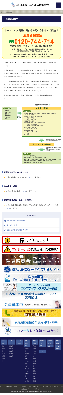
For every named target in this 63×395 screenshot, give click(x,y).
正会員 (11, 347)
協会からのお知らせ (42, 345)
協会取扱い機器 (12, 226)
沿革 (3, 347)
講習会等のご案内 (27, 345)
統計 (49, 347)
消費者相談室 (31, 215)
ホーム (2, 12)
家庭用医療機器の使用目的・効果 (18, 231)
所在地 (3, 355)
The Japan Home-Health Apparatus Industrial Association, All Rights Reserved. (34, 393)
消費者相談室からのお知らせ (17, 221)
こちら (30, 177)
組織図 (3, 357)
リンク (42, 353)
